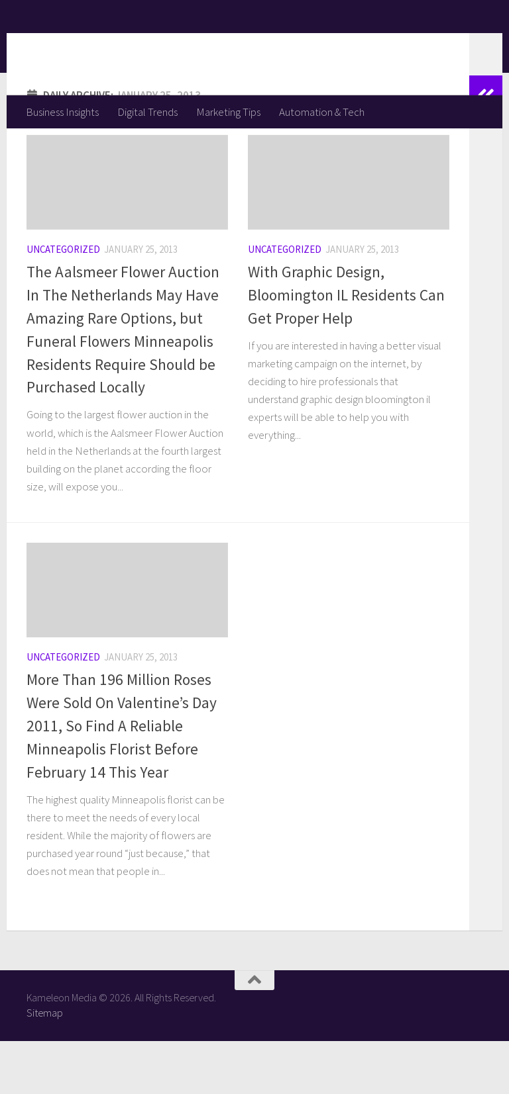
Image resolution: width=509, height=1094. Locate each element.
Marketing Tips (228, 112)
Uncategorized (63, 302)
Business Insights (62, 112)
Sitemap (45, 1065)
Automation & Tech (322, 112)
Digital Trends (147, 112)
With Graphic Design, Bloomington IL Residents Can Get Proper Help (346, 348)
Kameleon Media (130, 47)
